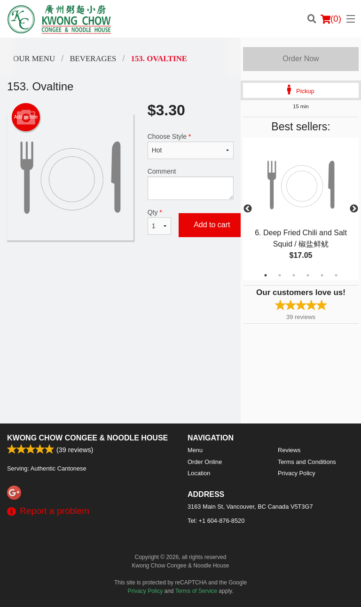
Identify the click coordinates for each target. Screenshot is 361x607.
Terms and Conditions (307, 461)
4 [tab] (308, 275)
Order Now (301, 59)
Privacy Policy (296, 473)
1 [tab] (265, 275)
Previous (247, 209)
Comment (191, 184)
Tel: (216, 520)
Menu (195, 450)
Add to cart (212, 225)
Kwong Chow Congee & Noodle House (87, 438)
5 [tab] (322, 275)
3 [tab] (293, 275)
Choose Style (191, 146)
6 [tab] (336, 275)
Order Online (205, 461)
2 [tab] (279, 275)
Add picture (26, 117)
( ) (331, 19)
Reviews (289, 450)
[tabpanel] (300, 209)
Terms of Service (196, 591)
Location (199, 473)
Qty (159, 221)
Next (354, 209)
